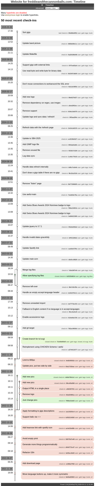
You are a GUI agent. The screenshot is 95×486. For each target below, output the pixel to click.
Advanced (40, 8)
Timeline (50, 5)
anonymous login (12, 15)
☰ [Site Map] (42, 5)
